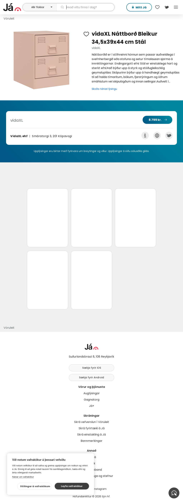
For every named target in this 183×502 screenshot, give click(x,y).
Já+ (91, 406)
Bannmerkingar (91, 441)
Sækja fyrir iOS (91, 368)
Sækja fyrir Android (91, 377)
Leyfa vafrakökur (72, 486)
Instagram (100, 489)
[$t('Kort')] (166, 7)
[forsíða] (12, 7)
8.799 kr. (155, 120)
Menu (176, 7)
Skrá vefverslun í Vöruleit (91, 422)
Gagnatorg (91, 400)
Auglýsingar (91, 393)
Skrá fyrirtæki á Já (92, 428)
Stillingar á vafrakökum (35, 486)
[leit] (85, 7)
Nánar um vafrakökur (23, 476)
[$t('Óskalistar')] (157, 7)
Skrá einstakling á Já (91, 434)
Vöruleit (9, 18)
